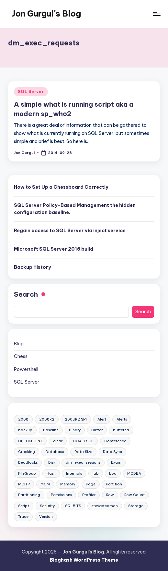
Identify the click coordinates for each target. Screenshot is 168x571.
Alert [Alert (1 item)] (101, 419)
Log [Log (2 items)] (113, 473)
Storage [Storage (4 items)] (135, 506)
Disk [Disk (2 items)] (51, 462)
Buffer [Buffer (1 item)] (97, 430)
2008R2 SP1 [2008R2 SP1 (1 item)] (76, 419)
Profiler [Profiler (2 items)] (88, 495)
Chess (21, 356)
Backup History (32, 267)
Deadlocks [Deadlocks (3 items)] (28, 462)
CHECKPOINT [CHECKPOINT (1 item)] (30, 441)
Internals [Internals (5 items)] (74, 473)
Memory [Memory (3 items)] (67, 484)
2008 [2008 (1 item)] (23, 419)
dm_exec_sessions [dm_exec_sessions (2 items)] (83, 462)
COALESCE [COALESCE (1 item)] (83, 441)
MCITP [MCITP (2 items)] (24, 484)
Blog (19, 344)
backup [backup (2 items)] (25, 430)
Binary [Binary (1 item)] (75, 430)
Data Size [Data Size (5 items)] (83, 451)
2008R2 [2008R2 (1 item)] (46, 419)
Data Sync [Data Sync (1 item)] (112, 451)
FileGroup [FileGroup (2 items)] (27, 473)
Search (26, 294)
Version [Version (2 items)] (46, 516)
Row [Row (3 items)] (110, 495)
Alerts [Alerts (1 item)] (122, 419)
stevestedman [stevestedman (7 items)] (105, 506)
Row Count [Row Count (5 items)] (134, 495)
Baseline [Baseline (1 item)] (51, 430)
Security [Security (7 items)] (47, 506)
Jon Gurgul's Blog (46, 13)
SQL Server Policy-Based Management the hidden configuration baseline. (75, 208)
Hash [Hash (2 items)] (51, 473)
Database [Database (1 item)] (55, 451)
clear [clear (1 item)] (57, 441)
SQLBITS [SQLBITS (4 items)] (73, 506)
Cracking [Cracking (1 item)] (26, 451)
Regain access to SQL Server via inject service (70, 230)
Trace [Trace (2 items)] (23, 516)
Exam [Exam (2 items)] (116, 462)
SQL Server (31, 91)
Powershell (26, 369)
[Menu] (156, 14)
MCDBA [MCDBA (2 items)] (134, 473)
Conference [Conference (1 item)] (115, 441)
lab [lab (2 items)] (96, 473)
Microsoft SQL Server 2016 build (53, 249)
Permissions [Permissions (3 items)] (61, 495)
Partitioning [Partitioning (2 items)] (29, 495)
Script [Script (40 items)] (23, 506)
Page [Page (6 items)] (90, 484)
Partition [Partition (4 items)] (114, 484)
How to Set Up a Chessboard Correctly (61, 187)
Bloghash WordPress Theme (84, 560)
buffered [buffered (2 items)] (121, 430)
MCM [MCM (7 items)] (45, 484)
